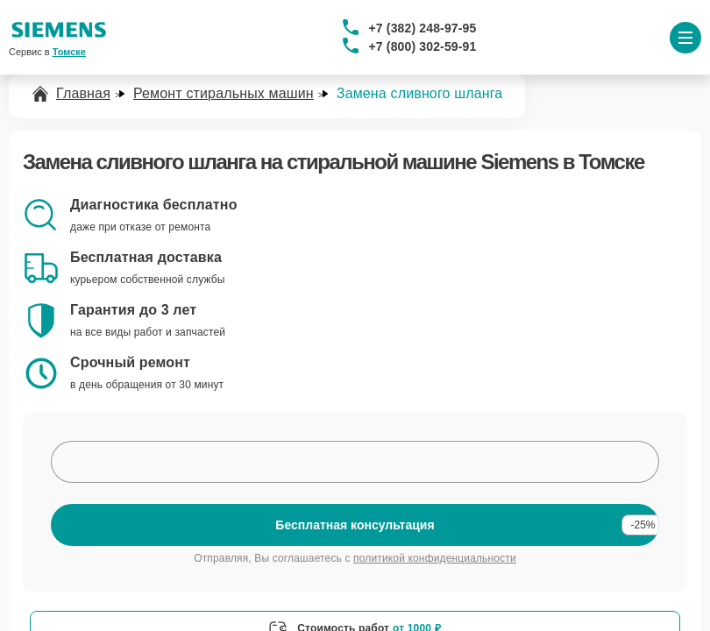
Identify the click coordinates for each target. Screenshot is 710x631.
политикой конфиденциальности (434, 558)
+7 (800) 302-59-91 (423, 46)
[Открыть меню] (685, 37)
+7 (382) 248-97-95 (423, 28)
